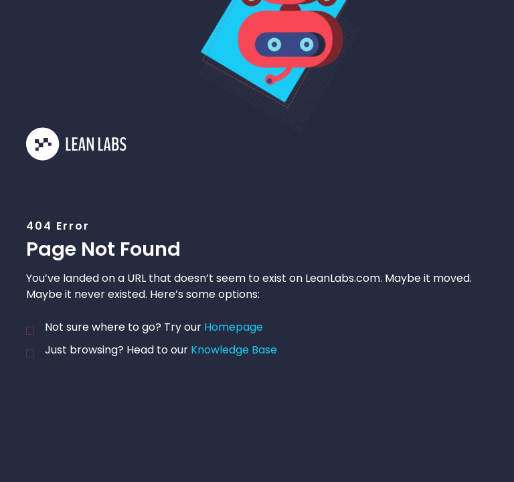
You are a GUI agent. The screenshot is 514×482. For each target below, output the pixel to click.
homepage (233, 327)
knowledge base (234, 349)
